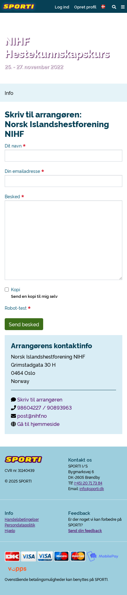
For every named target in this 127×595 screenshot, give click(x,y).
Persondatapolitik (20, 524)
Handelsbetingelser (22, 519)
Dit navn (15, 145)
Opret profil (85, 6)
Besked (14, 196)
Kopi (15, 289)
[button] (104, 6)
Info (9, 92)
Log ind (62, 6)
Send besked (24, 324)
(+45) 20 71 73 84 (88, 482)
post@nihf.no (32, 415)
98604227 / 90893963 (44, 407)
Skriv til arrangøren (39, 399)
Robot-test (18, 308)
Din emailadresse (24, 171)
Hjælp (10, 530)
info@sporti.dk (91, 488)
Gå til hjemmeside (38, 423)
